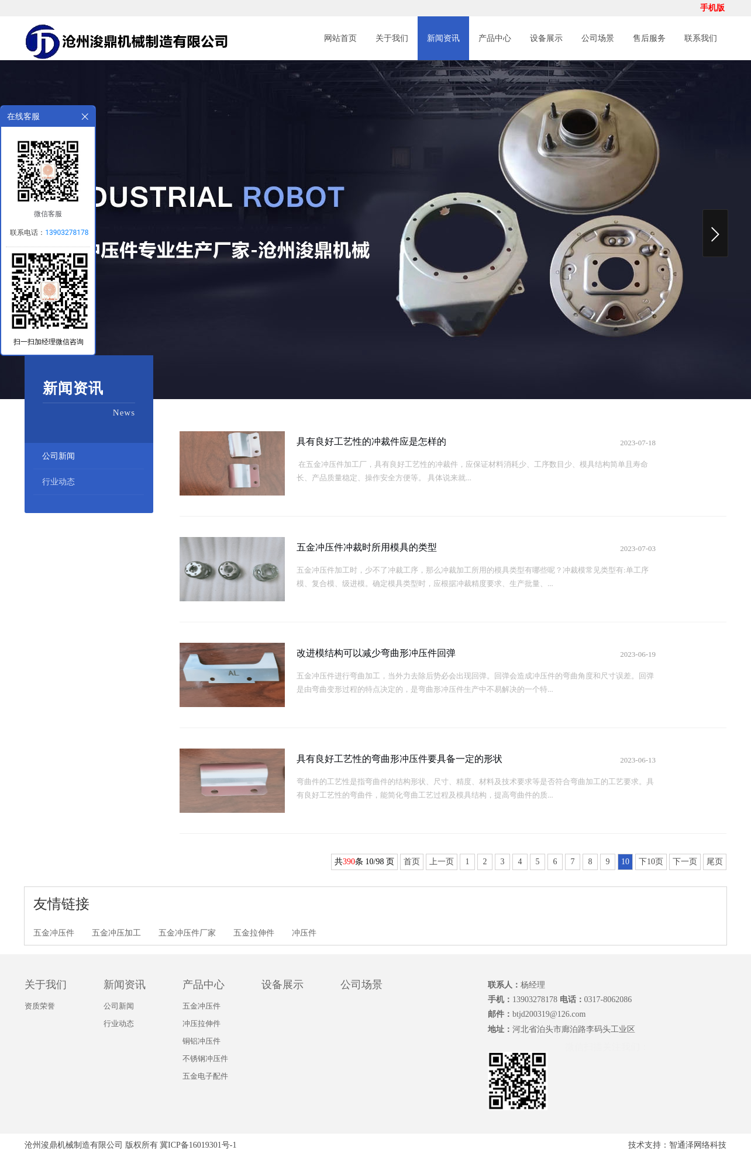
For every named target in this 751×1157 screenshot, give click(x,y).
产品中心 (494, 38)
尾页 (715, 861)
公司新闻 (58, 456)
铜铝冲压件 (201, 1041)
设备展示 (546, 38)
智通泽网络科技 (697, 1145)
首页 (412, 861)
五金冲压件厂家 (187, 933)
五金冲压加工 (116, 933)
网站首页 (340, 38)
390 (349, 861)
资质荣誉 (40, 1006)
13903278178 (66, 232)
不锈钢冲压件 (205, 1058)
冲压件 (304, 933)
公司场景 (597, 38)
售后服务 (649, 38)
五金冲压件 (53, 933)
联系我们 (700, 38)
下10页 (651, 861)
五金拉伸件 (253, 933)
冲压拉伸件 (201, 1023)
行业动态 (58, 481)
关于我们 (392, 38)
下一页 (685, 861)
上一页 (441, 861)
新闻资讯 (443, 38)
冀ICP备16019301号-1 (198, 1145)
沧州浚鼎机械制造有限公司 (74, 1145)
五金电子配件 (205, 1076)
